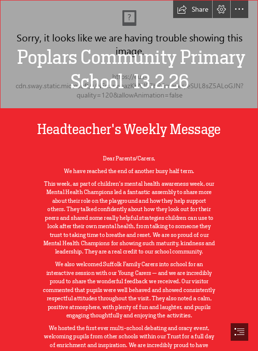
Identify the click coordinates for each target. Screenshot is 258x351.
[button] (192, 9)
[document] (129, 175)
